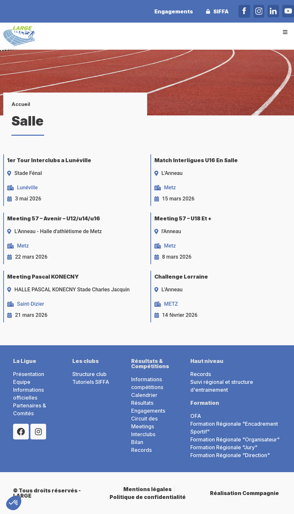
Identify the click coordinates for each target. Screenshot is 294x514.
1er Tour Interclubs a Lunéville (49, 160)
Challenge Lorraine (181, 276)
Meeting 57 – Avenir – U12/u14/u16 (53, 218)
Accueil (20, 104)
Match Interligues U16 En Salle (196, 160)
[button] (285, 32)
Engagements (173, 11)
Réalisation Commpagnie (244, 493)
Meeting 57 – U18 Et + (183, 218)
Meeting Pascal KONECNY (43, 276)
